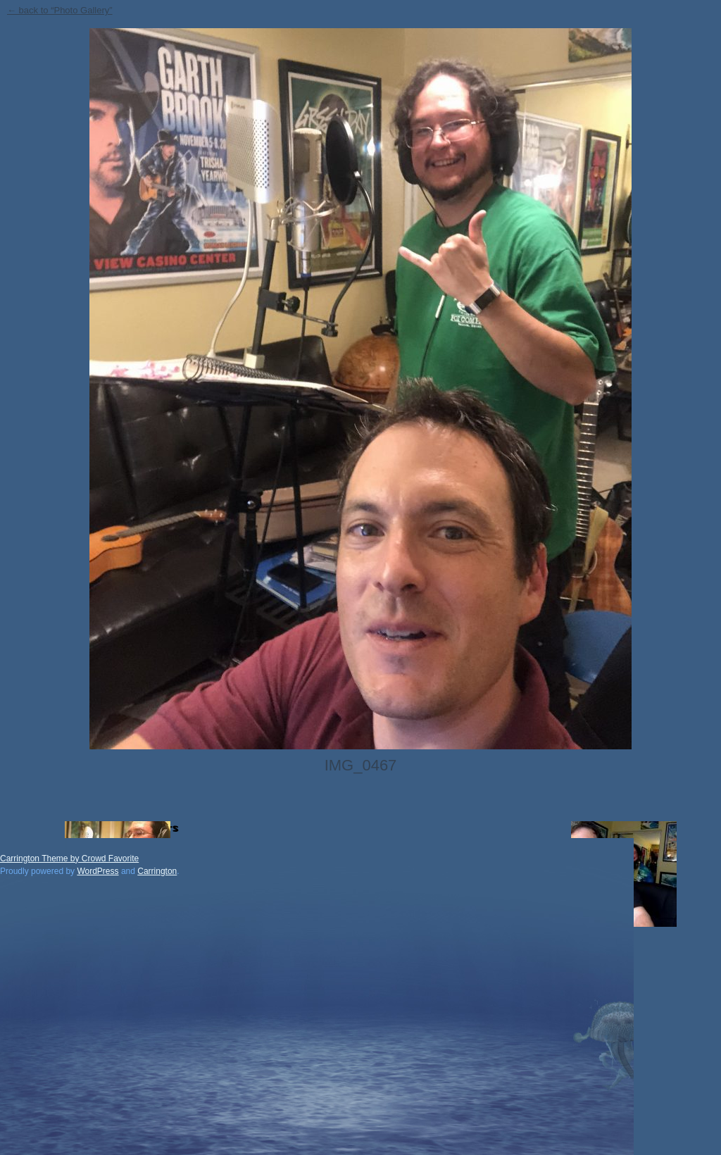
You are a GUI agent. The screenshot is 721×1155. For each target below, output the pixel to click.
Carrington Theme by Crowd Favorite (69, 858)
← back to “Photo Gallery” (60, 10)
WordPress (97, 871)
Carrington (157, 871)
